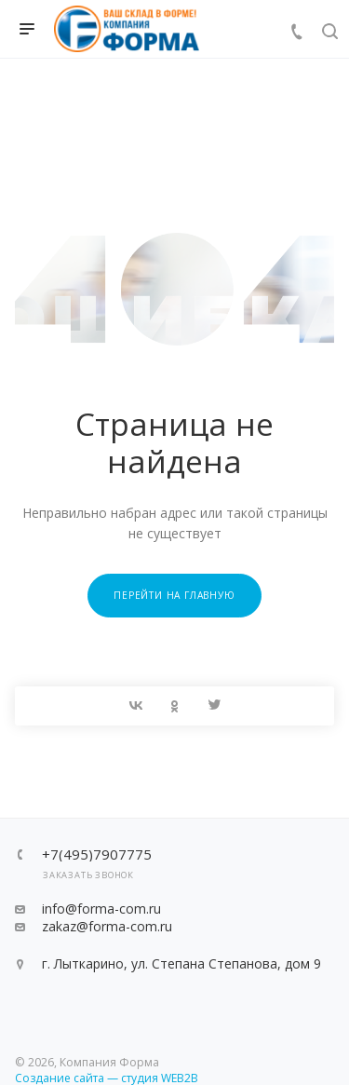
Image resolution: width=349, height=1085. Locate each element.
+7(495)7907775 (97, 854)
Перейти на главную (174, 595)
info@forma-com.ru (101, 908)
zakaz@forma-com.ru (107, 926)
